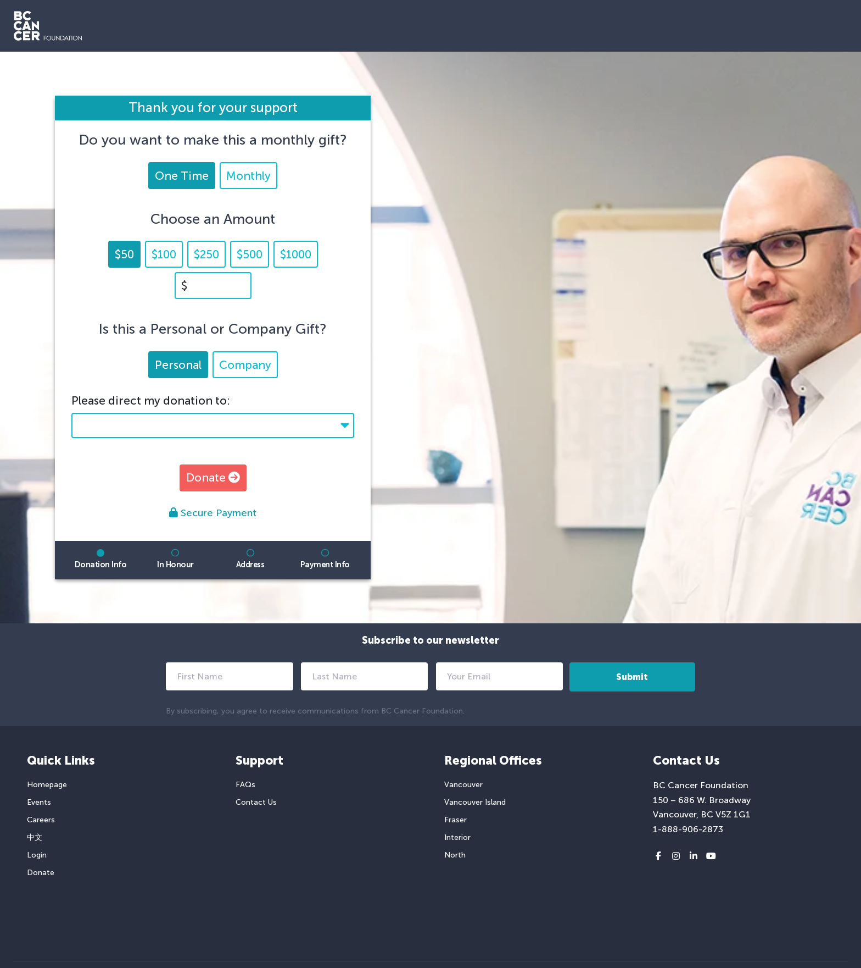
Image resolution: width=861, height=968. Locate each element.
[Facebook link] (658, 856)
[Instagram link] (675, 856)
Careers (41, 820)
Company (245, 365)
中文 (34, 837)
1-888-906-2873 (688, 829)
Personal (178, 365)
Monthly (248, 175)
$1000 (295, 254)
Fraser (455, 820)
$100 (164, 254)
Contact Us (256, 802)
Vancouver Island (475, 802)
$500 (249, 254)
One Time (182, 175)
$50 (124, 254)
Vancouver (463, 784)
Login (37, 855)
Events (39, 802)
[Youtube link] (711, 856)
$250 (206, 254)
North (455, 855)
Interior (457, 837)
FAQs (245, 784)
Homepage (47, 784)
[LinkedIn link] (693, 856)
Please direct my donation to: (150, 400)
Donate (213, 477)
